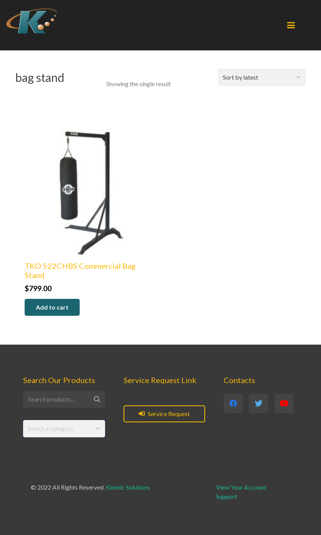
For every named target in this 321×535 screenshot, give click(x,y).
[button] (52, 307)
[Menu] (291, 25)
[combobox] (64, 428)
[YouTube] (284, 403)
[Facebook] (233, 403)
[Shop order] (262, 77)
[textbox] (51, 428)
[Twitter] (258, 403)
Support (226, 496)
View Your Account (241, 487)
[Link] (31, 20)
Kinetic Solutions (128, 487)
